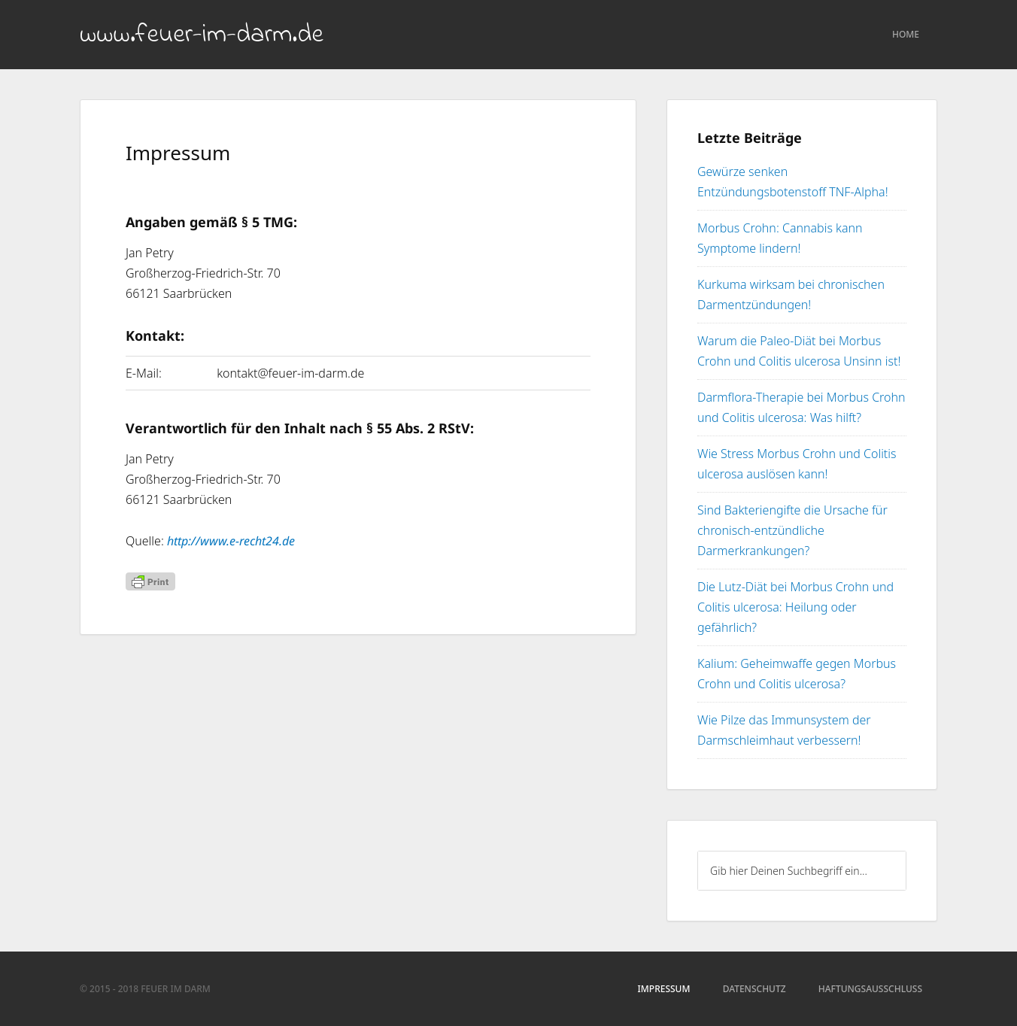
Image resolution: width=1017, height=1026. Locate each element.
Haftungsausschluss (870, 988)
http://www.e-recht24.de (231, 541)
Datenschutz (754, 988)
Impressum (664, 988)
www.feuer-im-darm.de (201, 35)
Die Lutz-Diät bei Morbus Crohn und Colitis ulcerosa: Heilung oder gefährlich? (795, 607)
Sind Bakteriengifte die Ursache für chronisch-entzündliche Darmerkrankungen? (792, 530)
